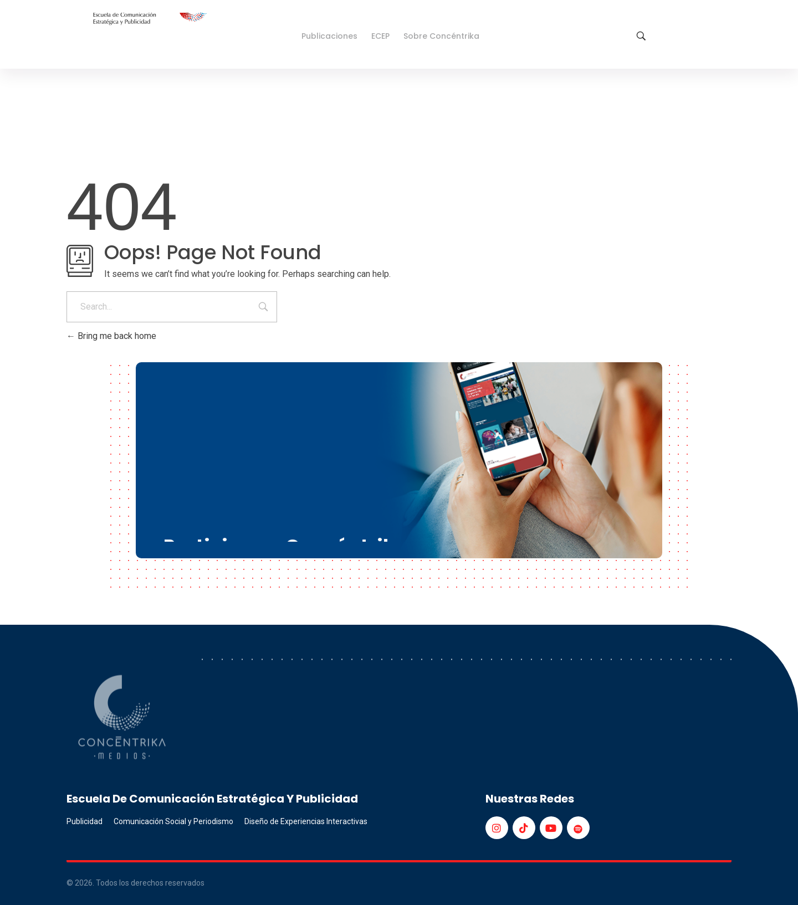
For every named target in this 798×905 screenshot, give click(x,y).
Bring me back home (111, 336)
